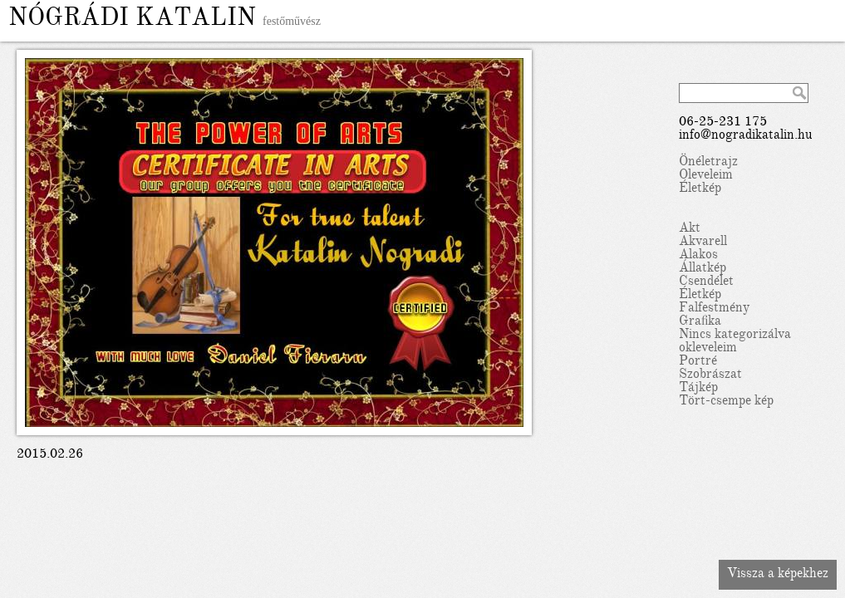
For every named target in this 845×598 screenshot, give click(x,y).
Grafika (700, 322)
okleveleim (708, 349)
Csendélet (706, 282)
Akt (689, 229)
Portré (698, 362)
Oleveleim (706, 176)
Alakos (698, 256)
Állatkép (702, 269)
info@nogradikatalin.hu (746, 136)
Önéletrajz (708, 163)
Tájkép (698, 389)
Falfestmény (714, 309)
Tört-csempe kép (726, 402)
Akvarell (703, 242)
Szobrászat (710, 375)
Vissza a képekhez (777, 575)
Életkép (700, 189)
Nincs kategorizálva (735, 336)
